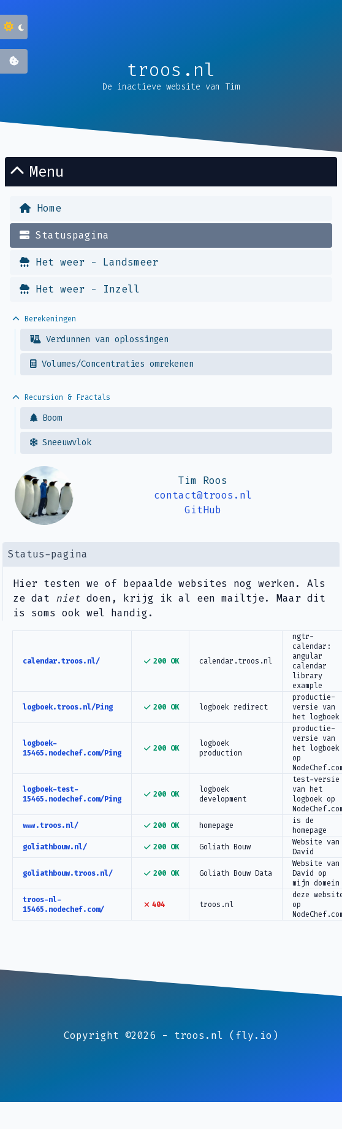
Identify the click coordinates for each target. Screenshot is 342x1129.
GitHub (202, 509)
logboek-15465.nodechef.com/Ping (72, 748)
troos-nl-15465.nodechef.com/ (63, 904)
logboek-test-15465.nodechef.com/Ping (72, 794)
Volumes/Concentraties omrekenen (112, 364)
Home (40, 208)
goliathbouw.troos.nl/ (68, 873)
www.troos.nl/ (50, 825)
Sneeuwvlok (60, 442)
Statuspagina (64, 235)
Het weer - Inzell (80, 289)
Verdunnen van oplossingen (99, 339)
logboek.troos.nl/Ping (68, 707)
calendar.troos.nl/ (61, 661)
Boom (46, 418)
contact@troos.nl (203, 495)
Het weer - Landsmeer (89, 262)
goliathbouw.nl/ (55, 847)
